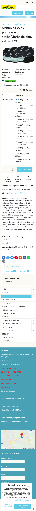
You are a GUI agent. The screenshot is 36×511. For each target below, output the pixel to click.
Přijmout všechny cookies (22, 506)
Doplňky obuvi (8, 313)
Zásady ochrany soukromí (22, 500)
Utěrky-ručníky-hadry (18, 323)
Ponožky (5, 317)
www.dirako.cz (22, 414)
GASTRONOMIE (7, 337)
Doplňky (5, 334)
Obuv (18, 296)
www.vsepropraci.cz (8, 414)
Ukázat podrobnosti (7, 505)
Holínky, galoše (8, 310)
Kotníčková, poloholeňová (14, 307)
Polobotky (6, 303)
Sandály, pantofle (9, 300)
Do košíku (24, 169)
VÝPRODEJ (6, 341)
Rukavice (18, 292)
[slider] (19, 75)
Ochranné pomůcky (18, 320)
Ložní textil (18, 327)
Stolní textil (18, 330)
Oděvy (18, 289)
